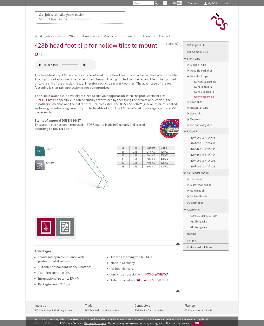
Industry (40, 305)
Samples (192, 240)
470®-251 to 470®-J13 (202, 166)
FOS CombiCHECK (197, 52)
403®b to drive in (203, 86)
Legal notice (204, 319)
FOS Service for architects (198, 310)
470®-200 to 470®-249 (203, 160)
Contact (165, 36)
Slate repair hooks (200, 185)
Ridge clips (193, 131)
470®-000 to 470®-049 (203, 137)
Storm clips (193, 58)
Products (110, 36)
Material (191, 233)
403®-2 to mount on (205, 81)
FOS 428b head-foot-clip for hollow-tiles (66, 65)
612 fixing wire (198, 227)
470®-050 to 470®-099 (203, 143)
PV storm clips (195, 203)
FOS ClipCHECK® (157, 274)
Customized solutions (199, 247)
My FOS (210, 3)
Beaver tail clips (199, 107)
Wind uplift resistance (84, 36)
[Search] (143, 3)
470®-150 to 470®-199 (203, 155)
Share (172, 44)
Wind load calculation (50, 36)
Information (129, 36)
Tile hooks (196, 179)
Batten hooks (197, 190)
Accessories (193, 209)
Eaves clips (196, 113)
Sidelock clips (198, 65)
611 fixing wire (198, 221)
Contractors (142, 305)
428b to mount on (204, 96)
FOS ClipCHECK (196, 45)
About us (149, 36)
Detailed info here (95, 323)
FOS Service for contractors (150, 310)
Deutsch (193, 3)
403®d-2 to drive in (204, 91)
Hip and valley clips (201, 125)
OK (197, 323)
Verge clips (196, 119)
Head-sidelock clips (201, 70)
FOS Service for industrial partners (53, 310)
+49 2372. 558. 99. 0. (155, 280)
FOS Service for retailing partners (103, 310)
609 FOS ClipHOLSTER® (203, 216)
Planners (190, 305)
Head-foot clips (199, 76)
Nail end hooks (198, 196)
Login (226, 3)
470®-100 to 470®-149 (203, 149)
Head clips (196, 102)
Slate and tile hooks (198, 173)
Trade (88, 305)
